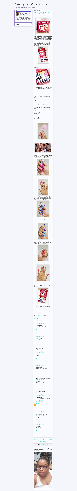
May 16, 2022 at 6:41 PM (40, 323)
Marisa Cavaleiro (39, 347)
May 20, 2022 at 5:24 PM (40, 379)
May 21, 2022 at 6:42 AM (40, 388)
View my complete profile (20, 21)
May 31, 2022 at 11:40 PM (40, 411)
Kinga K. (37, 385)
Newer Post (36, 439)
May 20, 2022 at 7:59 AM (40, 356)
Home (43, 439)
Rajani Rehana (38, 338)
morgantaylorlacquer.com (42, 40)
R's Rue (37, 403)
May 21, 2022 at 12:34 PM (40, 395)
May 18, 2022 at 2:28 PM (40, 332)
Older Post (50, 439)
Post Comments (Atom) (45, 444)
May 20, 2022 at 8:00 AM (40, 365)
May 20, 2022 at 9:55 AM (40, 375)
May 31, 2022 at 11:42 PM (40, 424)
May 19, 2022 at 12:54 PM (40, 352)
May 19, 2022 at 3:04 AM (40, 345)
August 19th (36, 447)
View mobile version (43, 441)
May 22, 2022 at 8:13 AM (40, 401)
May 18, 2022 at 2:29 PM (40, 336)
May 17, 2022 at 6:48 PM (40, 327)
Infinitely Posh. (41, 400)
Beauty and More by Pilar (31, 4)
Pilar (37, 329)
